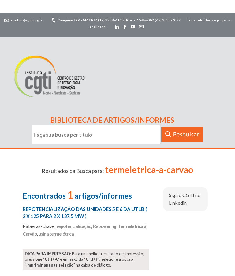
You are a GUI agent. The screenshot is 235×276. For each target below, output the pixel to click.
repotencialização (74, 226)
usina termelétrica (56, 234)
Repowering (104, 226)
